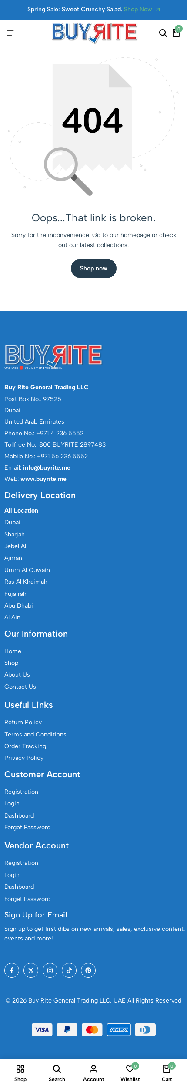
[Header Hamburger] (11, 33)
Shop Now (142, 10)
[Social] (11, 970)
